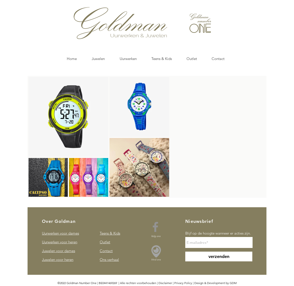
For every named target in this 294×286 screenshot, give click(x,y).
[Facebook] (155, 227)
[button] (98, 59)
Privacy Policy (183, 283)
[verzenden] (218, 256)
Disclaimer (165, 283)
